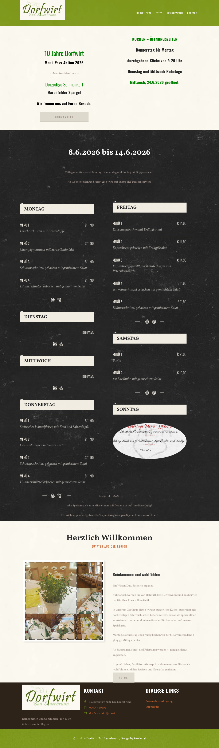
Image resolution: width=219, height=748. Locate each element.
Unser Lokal (143, 13)
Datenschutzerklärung (159, 702)
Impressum (152, 707)
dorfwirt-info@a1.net (102, 713)
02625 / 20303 (97, 708)
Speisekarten (175, 13)
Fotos (159, 13)
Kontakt (192, 13)
